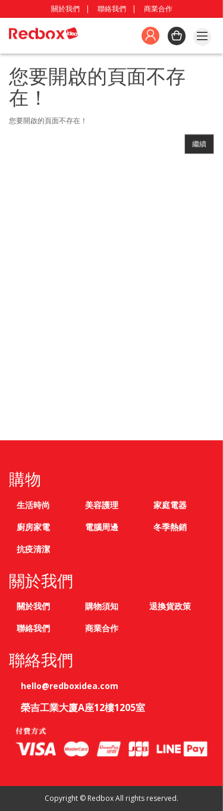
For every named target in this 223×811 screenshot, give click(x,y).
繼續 (199, 144)
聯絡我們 (112, 9)
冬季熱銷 (170, 527)
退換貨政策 (170, 606)
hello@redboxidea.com (69, 685)
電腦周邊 (101, 527)
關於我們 (65, 9)
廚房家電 (33, 527)
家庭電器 (170, 505)
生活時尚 (33, 505)
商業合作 (158, 9)
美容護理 (101, 505)
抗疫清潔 (33, 549)
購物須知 (101, 606)
